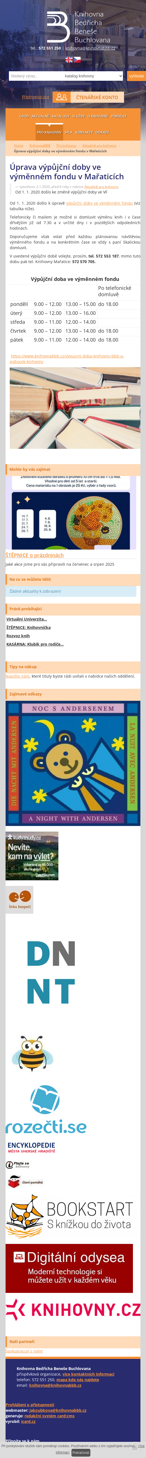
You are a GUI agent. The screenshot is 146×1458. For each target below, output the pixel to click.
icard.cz (28, 1421)
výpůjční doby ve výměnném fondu (99, 203)
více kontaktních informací (88, 1374)
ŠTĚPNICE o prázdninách (35, 555)
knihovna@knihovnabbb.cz (90, 48)
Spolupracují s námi (24, 1351)
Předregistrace (35, 96)
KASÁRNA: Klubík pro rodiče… (35, 644)
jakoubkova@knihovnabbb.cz (57, 1410)
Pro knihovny (66, 145)
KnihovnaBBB (39, 145)
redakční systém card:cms (49, 1415)
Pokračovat (81, 1453)
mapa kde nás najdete (77, 1379)
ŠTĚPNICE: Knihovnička (28, 627)
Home (18, 145)
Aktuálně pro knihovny (99, 145)
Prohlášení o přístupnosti (30, 1404)
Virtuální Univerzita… (26, 619)
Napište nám (17, 676)
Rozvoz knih (18, 635)
